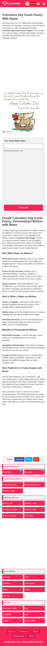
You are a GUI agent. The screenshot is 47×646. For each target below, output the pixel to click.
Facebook (19, 459)
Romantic (6, 577)
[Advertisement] (23, 64)
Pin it (36, 459)
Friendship (7, 614)
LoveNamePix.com (12, 642)
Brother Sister (30, 621)
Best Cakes (29, 516)
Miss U (5, 590)
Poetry (27, 590)
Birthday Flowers (9, 516)
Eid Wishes (12, 471)
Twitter (28, 459)
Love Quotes (30, 583)
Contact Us (24, 631)
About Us (12, 631)
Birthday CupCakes (10, 509)
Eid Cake (34, 471)
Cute (27, 577)
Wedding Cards (9, 491)
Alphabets (7, 583)
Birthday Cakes (31, 503)
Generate (23, 207)
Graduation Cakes (10, 608)
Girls (26, 614)
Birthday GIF (8, 503)
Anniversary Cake (10, 485)
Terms (31, 636)
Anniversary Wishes (32, 485)
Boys (27, 608)
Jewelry (6, 621)
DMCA (35, 631)
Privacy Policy (18, 636)
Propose (6, 596)
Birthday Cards (30, 509)
